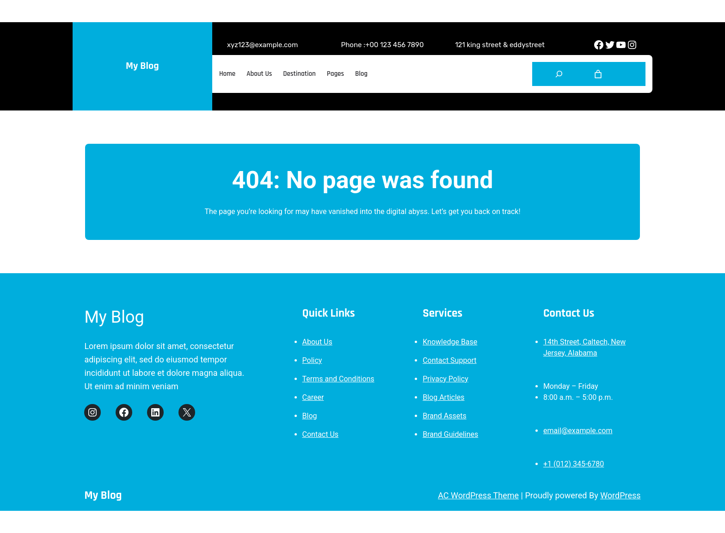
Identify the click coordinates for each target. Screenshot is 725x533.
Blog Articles (443, 397)
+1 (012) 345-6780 (573, 463)
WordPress (620, 495)
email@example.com (578, 430)
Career (313, 397)
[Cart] (598, 74)
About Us (317, 341)
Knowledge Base (450, 341)
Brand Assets (445, 415)
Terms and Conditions (338, 378)
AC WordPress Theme (478, 495)
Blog (309, 415)
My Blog (142, 66)
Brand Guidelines (450, 434)
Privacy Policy (445, 378)
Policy (312, 360)
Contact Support (449, 360)
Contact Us (320, 434)
